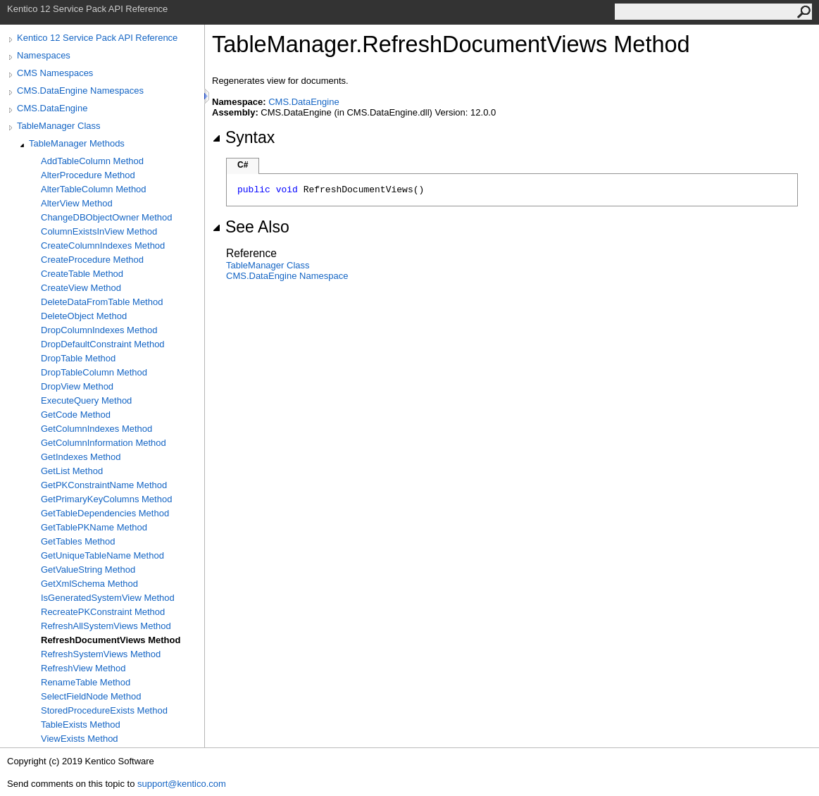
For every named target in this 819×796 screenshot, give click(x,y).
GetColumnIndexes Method (96, 428)
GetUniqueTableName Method (102, 555)
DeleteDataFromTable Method (102, 302)
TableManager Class (59, 125)
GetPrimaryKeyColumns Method (106, 499)
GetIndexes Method (80, 457)
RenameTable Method (85, 682)
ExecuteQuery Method (86, 400)
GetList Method (72, 471)
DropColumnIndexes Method (99, 330)
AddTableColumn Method (92, 161)
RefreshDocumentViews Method (110, 640)
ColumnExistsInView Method (99, 231)
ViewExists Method (79, 738)
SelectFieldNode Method (91, 696)
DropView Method (77, 386)
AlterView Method (77, 203)
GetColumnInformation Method (103, 442)
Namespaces (43, 55)
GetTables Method (78, 541)
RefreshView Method (83, 668)
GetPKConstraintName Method (104, 485)
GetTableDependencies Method (105, 513)
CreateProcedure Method (92, 259)
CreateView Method (81, 287)
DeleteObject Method (84, 316)
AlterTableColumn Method (93, 189)
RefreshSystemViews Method (101, 654)
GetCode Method (76, 414)
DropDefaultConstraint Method (103, 344)
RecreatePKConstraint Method (103, 612)
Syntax (243, 137)
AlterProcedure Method (88, 175)
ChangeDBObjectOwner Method (106, 217)
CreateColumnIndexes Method (103, 245)
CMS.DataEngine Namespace (287, 275)
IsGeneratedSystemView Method (108, 597)
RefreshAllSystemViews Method (106, 626)
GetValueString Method (88, 569)
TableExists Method (80, 724)
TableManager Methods (77, 143)
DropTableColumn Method (94, 372)
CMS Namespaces (55, 73)
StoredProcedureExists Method (104, 710)
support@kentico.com (181, 783)
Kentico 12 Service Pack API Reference (97, 37)
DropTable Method (78, 358)
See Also (250, 227)
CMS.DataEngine (52, 108)
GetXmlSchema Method (89, 583)
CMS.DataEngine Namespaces (80, 90)
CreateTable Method (82, 273)
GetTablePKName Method (94, 527)
